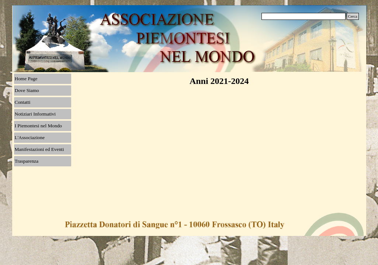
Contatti (23, 102)
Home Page (26, 78)
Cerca (352, 16)
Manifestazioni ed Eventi (39, 149)
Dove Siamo (27, 90)
